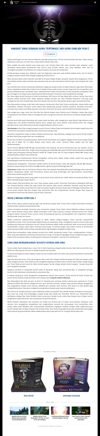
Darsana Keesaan (71, 396)
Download (50, 54)
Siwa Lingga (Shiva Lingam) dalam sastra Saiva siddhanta (81, 418)
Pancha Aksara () (19, 148)
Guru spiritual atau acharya (16, 87)
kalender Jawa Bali (41, 59)
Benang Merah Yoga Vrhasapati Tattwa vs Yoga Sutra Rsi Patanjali (40, 418)
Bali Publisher (58, 426)
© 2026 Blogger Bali (43, 426)
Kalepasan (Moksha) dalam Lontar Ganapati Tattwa (60, 417)
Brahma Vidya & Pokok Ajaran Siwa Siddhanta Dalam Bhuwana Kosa (19, 418)
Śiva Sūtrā (29, 396)
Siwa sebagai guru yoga (15, 112)
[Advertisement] (50, 331)
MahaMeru (51, 426)
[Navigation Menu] (95, 2)
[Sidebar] (4, 2)
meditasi (16, 188)
